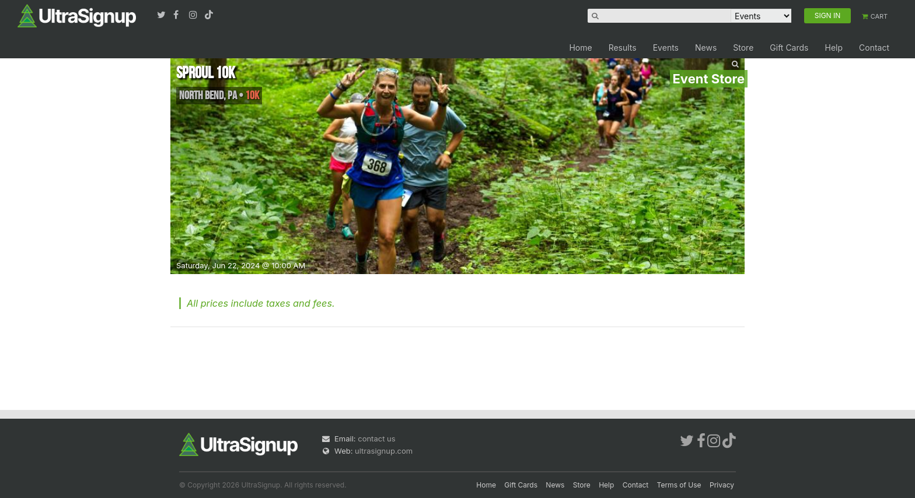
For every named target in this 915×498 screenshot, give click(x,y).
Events (666, 47)
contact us (376, 438)
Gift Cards (789, 47)
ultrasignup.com (384, 450)
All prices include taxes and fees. (261, 303)
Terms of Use (679, 485)
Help (834, 47)
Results (623, 47)
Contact (874, 47)
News (706, 47)
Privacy (722, 485)
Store (743, 47)
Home (580, 47)
